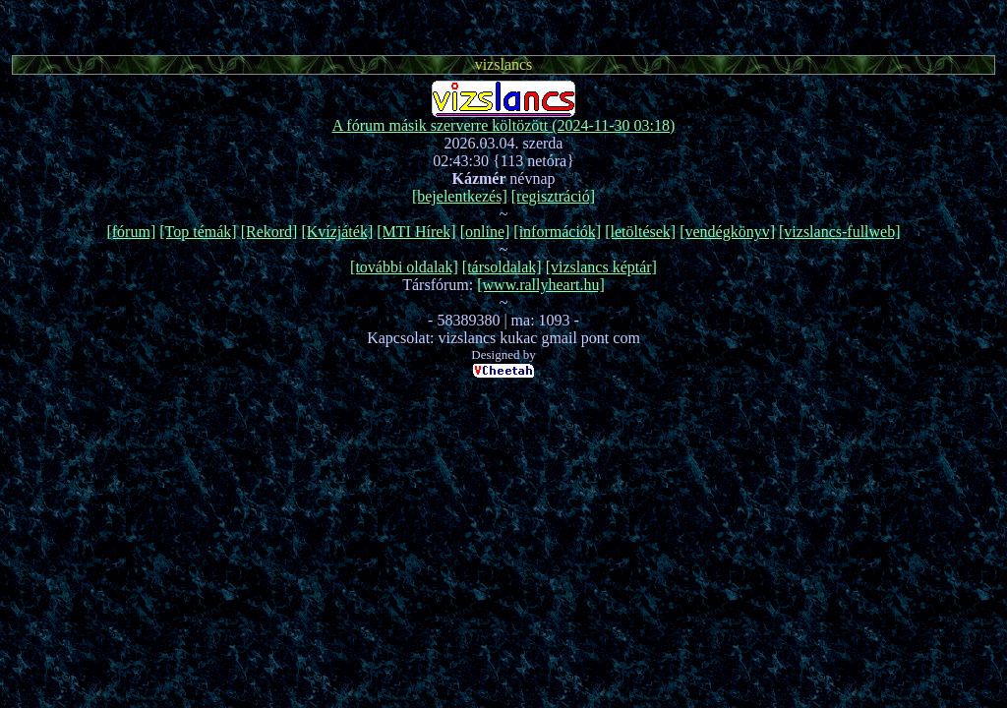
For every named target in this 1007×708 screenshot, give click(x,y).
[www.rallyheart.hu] (541, 284)
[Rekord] (269, 231)
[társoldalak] (502, 267)
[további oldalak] (404, 267)
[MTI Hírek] (416, 231)
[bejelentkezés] (459, 196)
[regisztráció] (553, 196)
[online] (485, 231)
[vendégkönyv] (727, 231)
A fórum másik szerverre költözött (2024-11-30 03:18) (504, 125)
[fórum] (130, 231)
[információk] (557, 231)
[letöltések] (640, 231)
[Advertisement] (503, 24)
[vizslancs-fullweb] (840, 231)
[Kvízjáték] (337, 231)
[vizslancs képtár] (601, 267)
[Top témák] (197, 231)
